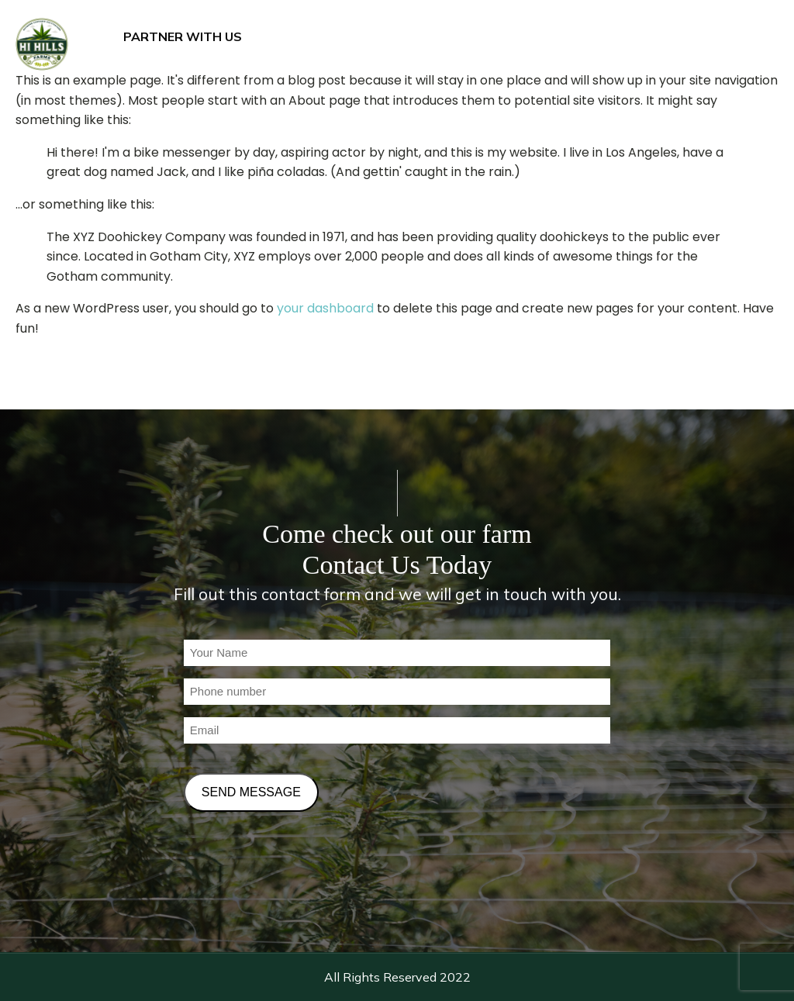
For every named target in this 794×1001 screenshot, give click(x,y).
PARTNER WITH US (182, 36)
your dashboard (325, 308)
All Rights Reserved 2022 (397, 977)
